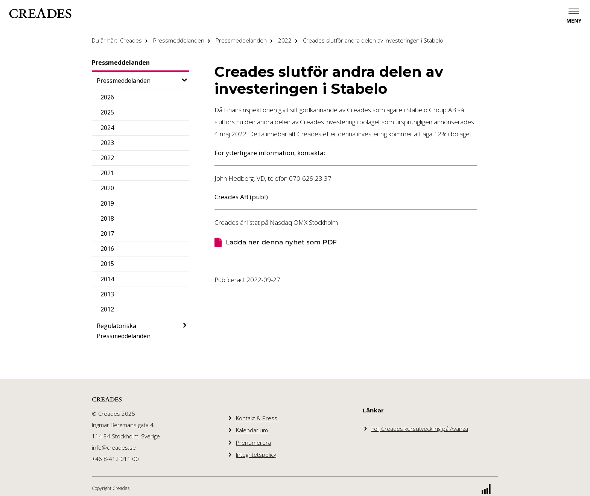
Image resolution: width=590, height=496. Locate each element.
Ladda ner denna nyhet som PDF (281, 242)
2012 (107, 309)
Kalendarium (252, 430)
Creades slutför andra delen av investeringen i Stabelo (373, 40)
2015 (107, 263)
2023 (107, 143)
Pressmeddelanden (178, 40)
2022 (285, 40)
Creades (131, 40)
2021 (107, 173)
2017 (107, 233)
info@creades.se (114, 447)
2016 (107, 248)
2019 (107, 203)
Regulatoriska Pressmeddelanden (124, 331)
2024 (107, 128)
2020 (107, 188)
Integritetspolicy (256, 454)
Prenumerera (253, 442)
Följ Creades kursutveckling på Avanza (419, 428)
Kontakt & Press (256, 418)
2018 (107, 218)
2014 (107, 279)
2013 (107, 294)
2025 (107, 112)
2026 (107, 97)
